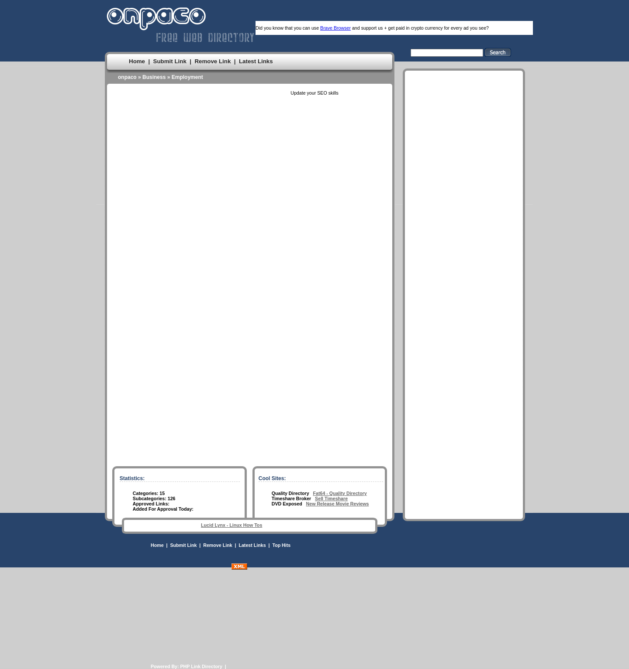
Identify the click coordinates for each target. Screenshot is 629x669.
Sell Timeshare (331, 498)
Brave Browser (335, 28)
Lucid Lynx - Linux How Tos (231, 525)
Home (137, 61)
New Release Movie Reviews (337, 503)
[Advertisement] (464, 335)
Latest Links (256, 61)
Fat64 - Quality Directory (340, 493)
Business (154, 77)
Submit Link (170, 61)
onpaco (127, 77)
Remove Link (212, 61)
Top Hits (281, 545)
